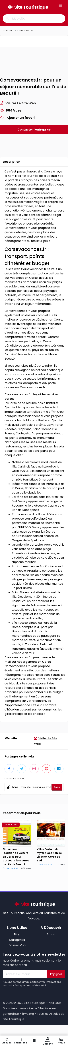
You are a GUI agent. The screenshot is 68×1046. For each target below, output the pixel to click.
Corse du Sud (26, 30)
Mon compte (47, 1041)
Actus (61, 1041)
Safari (51, 941)
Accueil (8, 30)
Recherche (20, 1041)
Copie (56, 793)
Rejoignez (56, 981)
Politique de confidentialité (30, 992)
